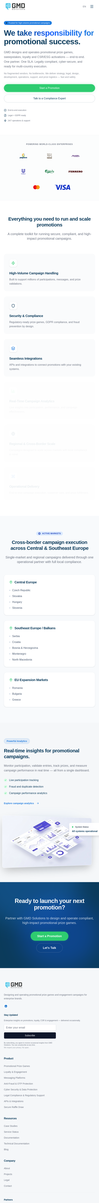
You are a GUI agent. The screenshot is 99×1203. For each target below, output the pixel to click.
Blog (6, 1149)
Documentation (11, 1137)
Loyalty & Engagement (15, 1072)
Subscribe (30, 1035)
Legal (6, 1180)
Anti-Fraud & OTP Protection (18, 1083)
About (7, 1168)
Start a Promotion (49, 88)
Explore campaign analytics (21, 803)
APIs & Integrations (13, 1101)
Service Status (11, 1132)
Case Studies (10, 1126)
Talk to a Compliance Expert (49, 98)
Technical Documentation (16, 1143)
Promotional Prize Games (17, 1066)
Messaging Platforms (14, 1077)
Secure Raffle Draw (14, 1107)
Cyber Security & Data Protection (20, 1089)
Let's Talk (49, 948)
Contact (8, 1186)
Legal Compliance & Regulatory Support (24, 1095)
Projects (8, 1174)
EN (84, 6)
